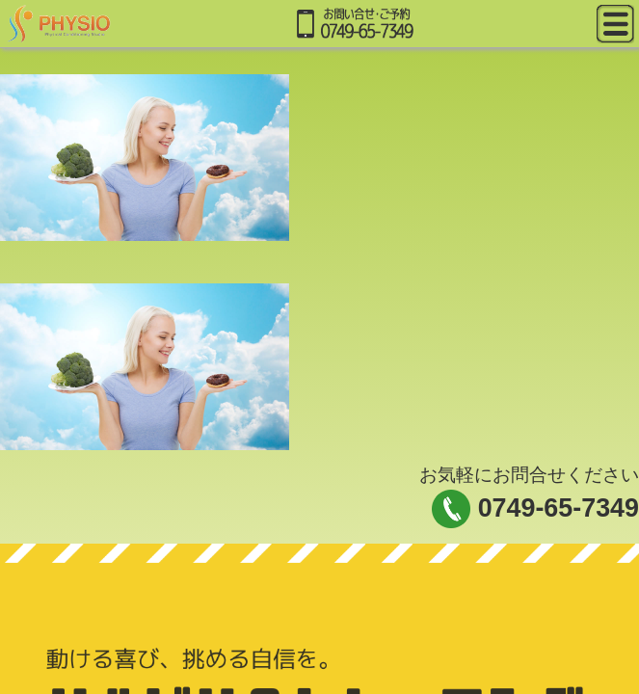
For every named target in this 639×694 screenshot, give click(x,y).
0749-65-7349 (558, 508)
